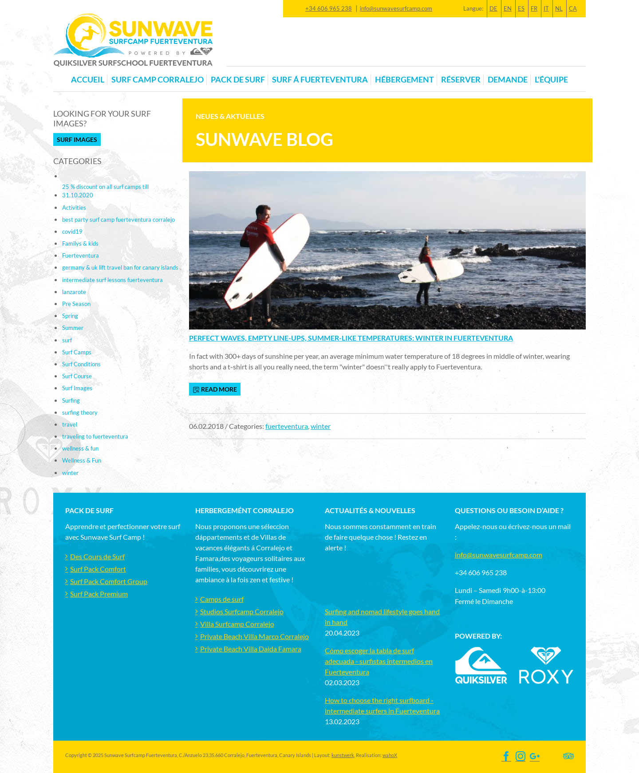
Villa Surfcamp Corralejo (237, 624)
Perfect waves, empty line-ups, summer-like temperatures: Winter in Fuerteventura (351, 338)
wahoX (390, 755)
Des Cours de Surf (97, 556)
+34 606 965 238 (328, 8)
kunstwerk (342, 755)
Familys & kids (80, 243)
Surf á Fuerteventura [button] (320, 79)
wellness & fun (80, 448)
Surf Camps (76, 352)
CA (573, 8)
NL (559, 8)
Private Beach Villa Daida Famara (250, 648)
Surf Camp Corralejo (157, 79)
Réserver (461, 79)
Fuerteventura (80, 255)
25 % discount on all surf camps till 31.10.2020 (105, 191)
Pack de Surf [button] (238, 79)
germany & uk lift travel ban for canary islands (120, 267)
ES (521, 8)
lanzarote (74, 291)
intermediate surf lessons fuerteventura (112, 279)
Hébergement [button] (404, 79)
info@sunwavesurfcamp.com (396, 8)
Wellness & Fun (81, 460)
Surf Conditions (81, 364)
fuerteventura (286, 426)
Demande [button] (508, 79)
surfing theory (80, 412)
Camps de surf (222, 599)
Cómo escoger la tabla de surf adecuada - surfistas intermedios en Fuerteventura (379, 661)
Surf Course (77, 376)
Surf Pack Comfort (98, 569)
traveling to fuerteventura (95, 436)
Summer (72, 327)
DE (493, 8)
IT (546, 8)
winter (321, 426)
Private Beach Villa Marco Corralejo (254, 636)
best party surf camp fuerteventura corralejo (118, 219)
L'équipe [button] (551, 79)
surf (67, 340)
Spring (70, 315)
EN (508, 8)
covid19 (72, 231)
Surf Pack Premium (99, 593)
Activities (74, 207)
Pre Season (76, 303)
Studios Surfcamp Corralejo (242, 611)
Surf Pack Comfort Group (108, 581)
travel (69, 424)
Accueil (87, 79)
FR (534, 8)
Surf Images (77, 139)
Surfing (71, 400)
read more (215, 389)
